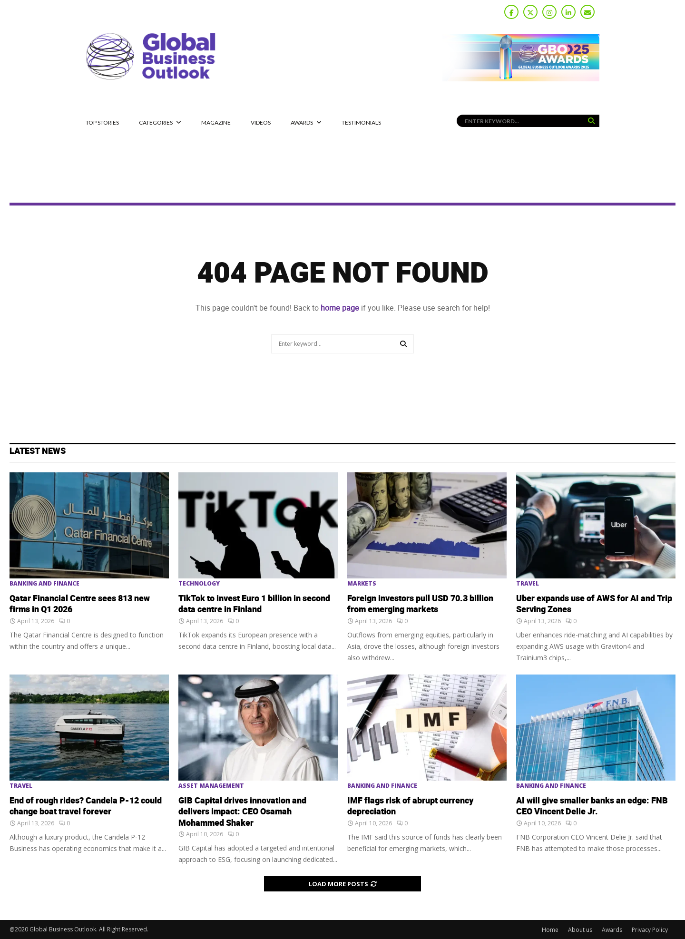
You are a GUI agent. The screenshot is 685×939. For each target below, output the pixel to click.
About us (580, 930)
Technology (199, 583)
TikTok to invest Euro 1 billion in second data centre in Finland (254, 604)
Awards (302, 122)
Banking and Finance (44, 583)
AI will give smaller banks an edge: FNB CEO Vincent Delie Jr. (592, 806)
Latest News (38, 451)
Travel (527, 583)
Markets (361, 583)
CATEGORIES (156, 122)
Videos (261, 122)
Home (550, 930)
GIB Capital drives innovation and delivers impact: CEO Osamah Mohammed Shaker (242, 812)
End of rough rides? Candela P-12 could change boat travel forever (86, 806)
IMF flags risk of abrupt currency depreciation (410, 806)
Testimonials (361, 122)
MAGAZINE (216, 122)
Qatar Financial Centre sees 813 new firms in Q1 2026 (80, 604)
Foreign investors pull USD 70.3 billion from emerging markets (420, 604)
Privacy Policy (650, 930)
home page (340, 308)
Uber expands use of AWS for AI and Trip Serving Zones (594, 604)
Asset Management (211, 786)
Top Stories (102, 122)
